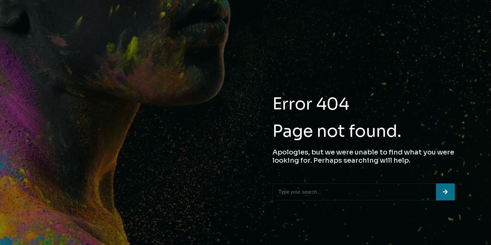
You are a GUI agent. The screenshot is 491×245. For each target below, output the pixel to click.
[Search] (445, 191)
